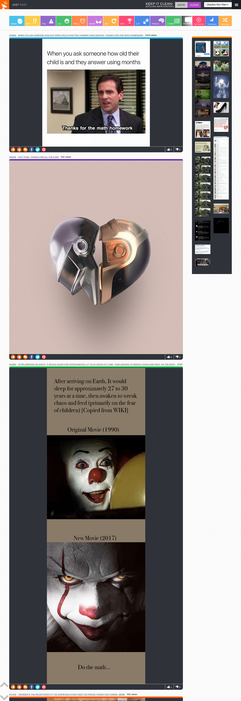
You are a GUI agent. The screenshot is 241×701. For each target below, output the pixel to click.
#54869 (12, 364)
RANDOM (225, 21)
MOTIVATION (189, 21)
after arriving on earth (31, 364)
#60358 (12, 157)
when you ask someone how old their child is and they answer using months (61, 35)
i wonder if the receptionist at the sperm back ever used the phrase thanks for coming (67, 694)
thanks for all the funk (45, 157)
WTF (31, 22)
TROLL (79, 22)
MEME (16, 22)
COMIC (173, 22)
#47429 (12, 694)
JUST (19, 5)
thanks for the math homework (124, 35)
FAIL (47, 22)
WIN (126, 22)
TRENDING (212, 21)
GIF (110, 22)
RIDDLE (158, 21)
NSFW (95, 22)
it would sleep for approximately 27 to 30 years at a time (79, 364)
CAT (142, 22)
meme (122, 694)
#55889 (12, 35)
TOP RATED (199, 21)
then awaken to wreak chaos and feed (137, 364)
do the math (168, 364)
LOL (63, 22)
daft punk (23, 157)
